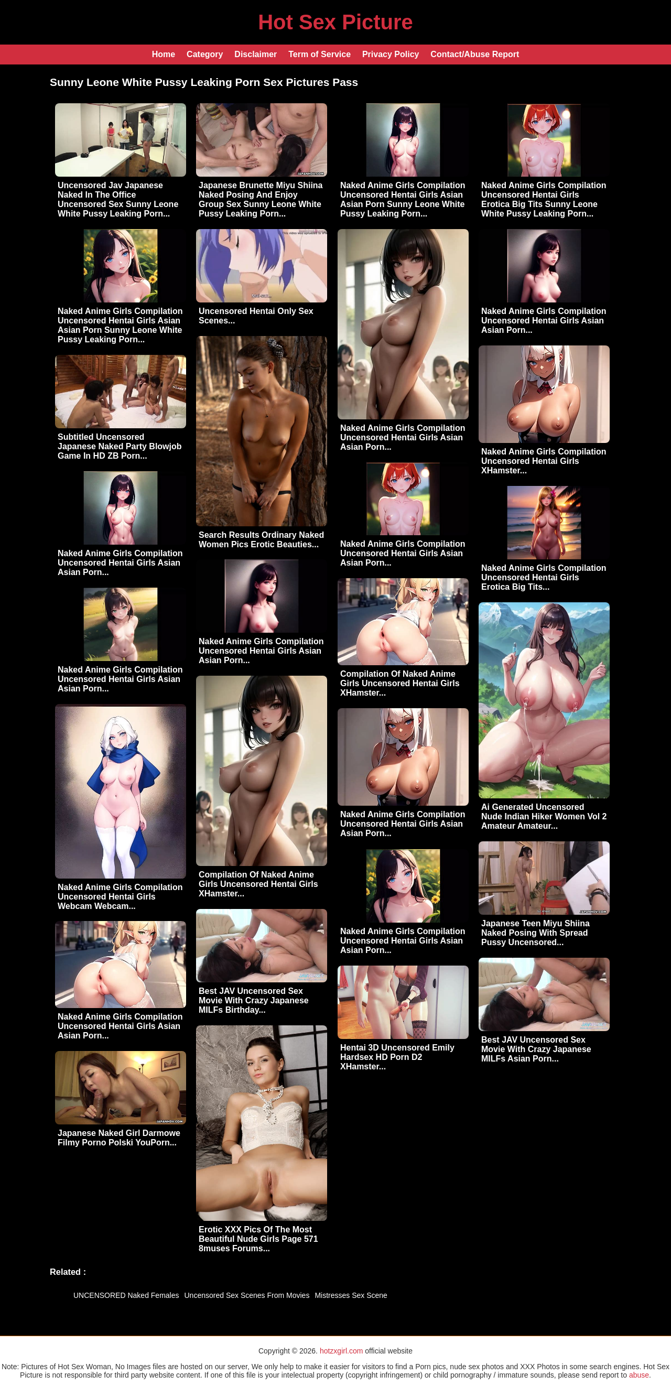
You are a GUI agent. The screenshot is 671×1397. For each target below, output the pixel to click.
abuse (639, 1375)
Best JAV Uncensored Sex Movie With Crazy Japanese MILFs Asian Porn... (536, 1049)
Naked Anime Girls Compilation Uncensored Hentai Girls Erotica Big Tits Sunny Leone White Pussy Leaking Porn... (544, 199)
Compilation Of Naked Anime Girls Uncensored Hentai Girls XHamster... (400, 683)
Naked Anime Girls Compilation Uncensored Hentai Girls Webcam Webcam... (120, 897)
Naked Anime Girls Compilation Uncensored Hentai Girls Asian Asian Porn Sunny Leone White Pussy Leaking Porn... (403, 199)
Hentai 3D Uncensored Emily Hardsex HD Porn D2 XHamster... (397, 1057)
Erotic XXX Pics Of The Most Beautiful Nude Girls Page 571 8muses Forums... (258, 1239)
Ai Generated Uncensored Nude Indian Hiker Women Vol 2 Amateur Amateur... (544, 816)
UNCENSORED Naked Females (126, 1295)
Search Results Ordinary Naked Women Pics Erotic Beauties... (261, 539)
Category (205, 54)
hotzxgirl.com (341, 1351)
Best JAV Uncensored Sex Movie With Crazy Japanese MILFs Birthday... (254, 1000)
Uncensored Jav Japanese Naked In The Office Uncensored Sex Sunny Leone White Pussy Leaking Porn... (118, 199)
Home (163, 54)
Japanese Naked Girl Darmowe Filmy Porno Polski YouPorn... (119, 1138)
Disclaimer (255, 54)
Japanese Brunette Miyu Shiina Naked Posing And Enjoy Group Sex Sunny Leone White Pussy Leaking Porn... (261, 199)
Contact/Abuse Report (474, 54)
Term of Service (319, 54)
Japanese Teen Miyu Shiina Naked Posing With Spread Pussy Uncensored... (535, 933)
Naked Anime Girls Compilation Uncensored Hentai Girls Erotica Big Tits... (544, 577)
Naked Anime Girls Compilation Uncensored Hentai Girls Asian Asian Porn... (403, 437)
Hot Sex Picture (335, 22)
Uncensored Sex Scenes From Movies (247, 1295)
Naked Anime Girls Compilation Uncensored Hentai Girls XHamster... (544, 461)
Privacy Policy (390, 54)
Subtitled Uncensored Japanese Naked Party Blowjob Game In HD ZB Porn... (120, 446)
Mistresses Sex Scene (351, 1295)
